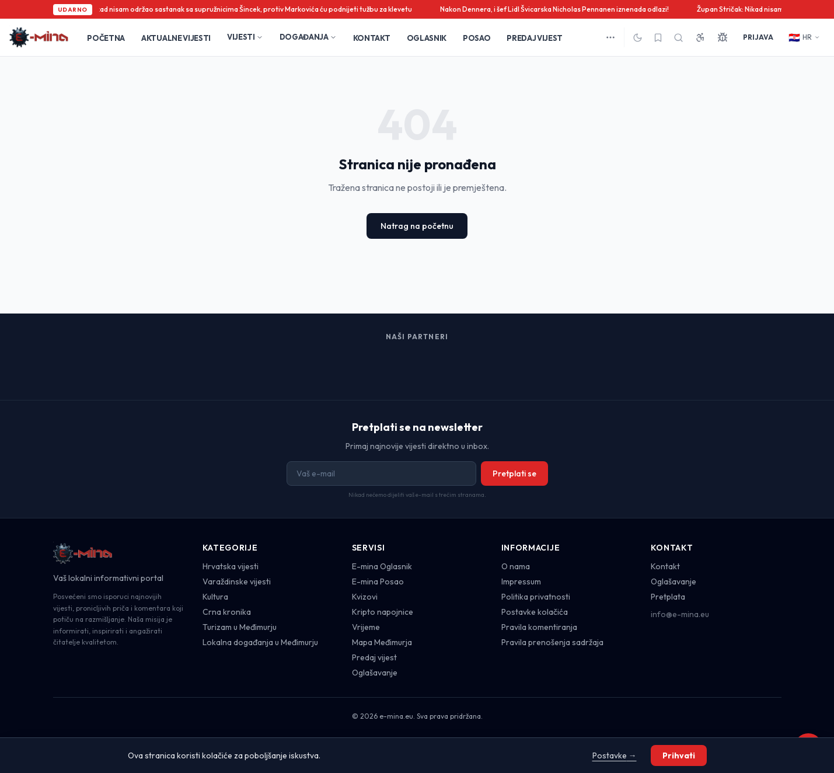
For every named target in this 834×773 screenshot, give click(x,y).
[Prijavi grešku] (722, 37)
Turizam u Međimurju (240, 627)
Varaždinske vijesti (237, 581)
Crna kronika (227, 612)
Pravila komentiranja (539, 627)
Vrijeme (366, 627)
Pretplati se (514, 473)
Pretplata (668, 596)
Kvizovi (365, 596)
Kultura (215, 596)
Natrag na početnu (417, 226)
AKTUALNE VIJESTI (176, 38)
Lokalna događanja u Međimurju (260, 642)
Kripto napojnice (382, 612)
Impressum (521, 581)
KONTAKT (371, 38)
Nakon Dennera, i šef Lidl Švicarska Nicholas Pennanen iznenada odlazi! (558, 9)
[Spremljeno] (658, 37)
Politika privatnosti (535, 596)
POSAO (476, 38)
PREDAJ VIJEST (535, 38)
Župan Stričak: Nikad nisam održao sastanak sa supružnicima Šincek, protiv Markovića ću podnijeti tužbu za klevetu (231, 9)
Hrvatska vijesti (231, 566)
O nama (515, 566)
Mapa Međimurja (382, 642)
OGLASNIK (426, 38)
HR (804, 37)
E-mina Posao (378, 581)
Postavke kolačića (534, 612)
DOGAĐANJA (308, 36)
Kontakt (665, 566)
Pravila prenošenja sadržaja (552, 642)
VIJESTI (245, 36)
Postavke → (614, 755)
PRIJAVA (758, 37)
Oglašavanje (374, 672)
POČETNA (106, 38)
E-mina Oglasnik (382, 566)
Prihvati (678, 755)
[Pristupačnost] (700, 37)
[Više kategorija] (610, 37)
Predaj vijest (374, 657)
